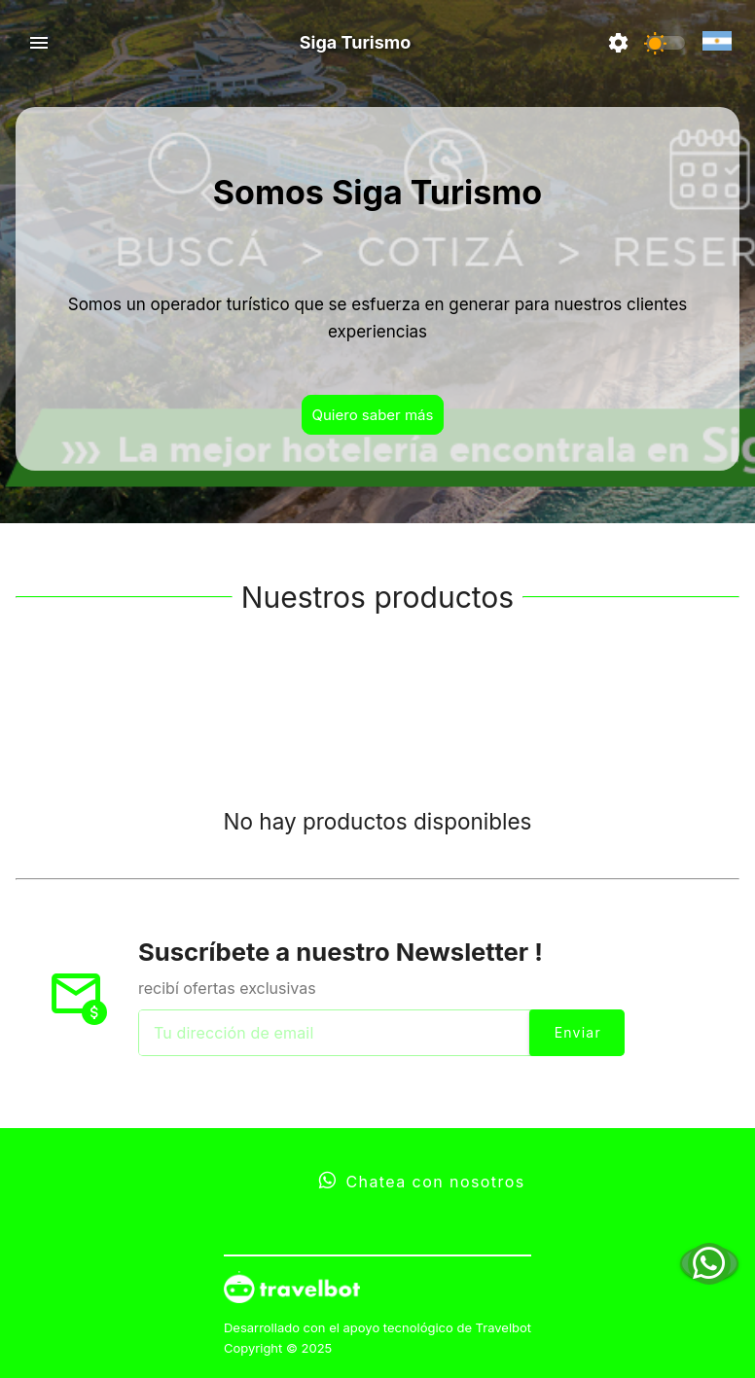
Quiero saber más (373, 415)
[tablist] (377, 701)
